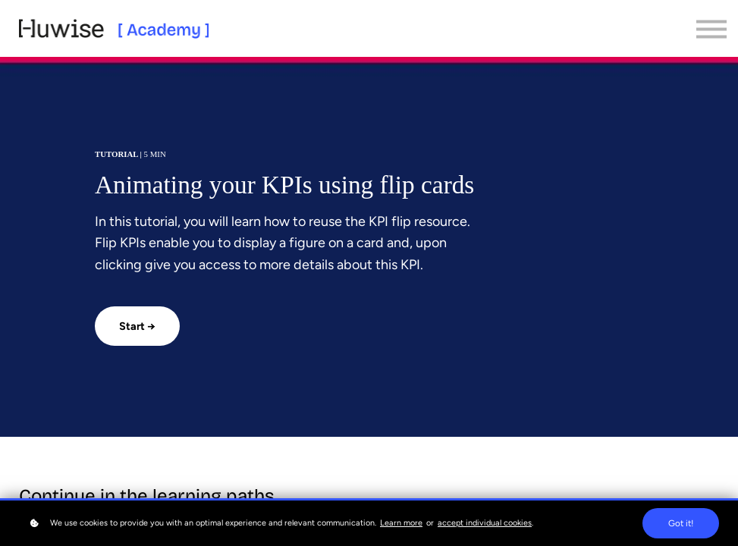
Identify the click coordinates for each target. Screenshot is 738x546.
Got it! (680, 523)
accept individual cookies (485, 523)
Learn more (401, 523)
